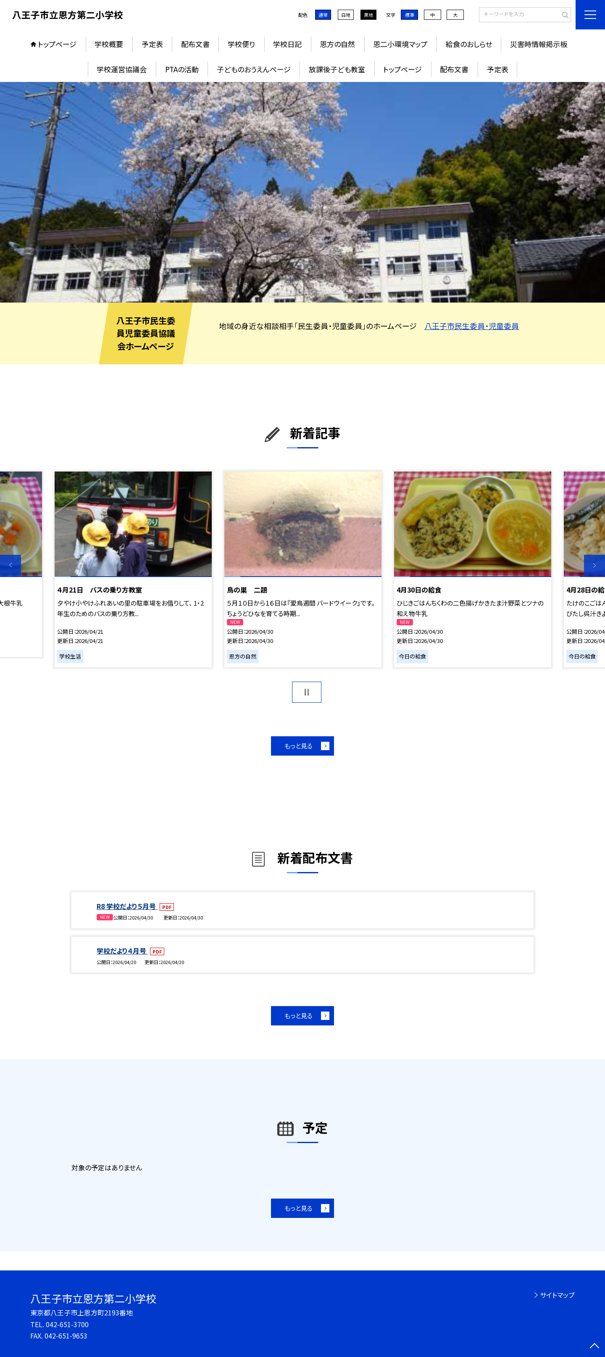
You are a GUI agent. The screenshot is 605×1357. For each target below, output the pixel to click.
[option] (302, 192)
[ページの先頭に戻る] (594, 1346)
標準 (409, 14)
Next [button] (594, 565)
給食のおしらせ (469, 44)
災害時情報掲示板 (538, 44)
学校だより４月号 (122, 951)
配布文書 (195, 44)
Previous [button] (10, 565)
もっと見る (298, 745)
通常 (323, 14)
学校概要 (109, 44)
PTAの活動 (182, 69)
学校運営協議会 (122, 69)
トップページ (57, 44)
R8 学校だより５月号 (127, 906)
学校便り (241, 44)
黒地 (368, 14)
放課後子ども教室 (337, 69)
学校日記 (287, 44)
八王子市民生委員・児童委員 (471, 325)
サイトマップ (557, 1295)
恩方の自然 (337, 44)
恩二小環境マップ (400, 44)
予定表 (152, 44)
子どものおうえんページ (254, 69)
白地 (345, 14)
